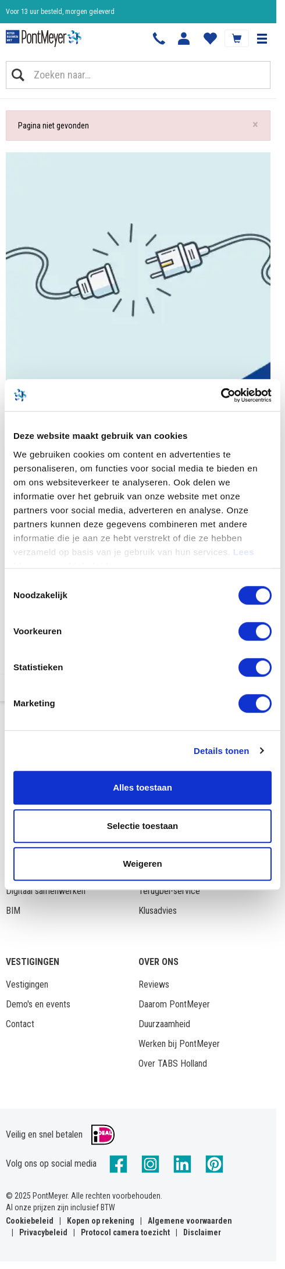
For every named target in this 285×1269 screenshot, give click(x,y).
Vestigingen (27, 984)
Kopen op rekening (100, 1220)
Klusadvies (157, 910)
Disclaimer (202, 1232)
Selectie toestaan (143, 826)
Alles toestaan (142, 787)
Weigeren (142, 863)
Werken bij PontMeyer (179, 1043)
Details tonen (221, 751)
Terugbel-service (169, 890)
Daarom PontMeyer (174, 1004)
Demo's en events (38, 1004)
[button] (261, 38)
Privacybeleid (43, 1232)
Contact (20, 1024)
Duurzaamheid (164, 1024)
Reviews (153, 984)
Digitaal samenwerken (46, 890)
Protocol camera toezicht (125, 1232)
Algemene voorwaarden (190, 1220)
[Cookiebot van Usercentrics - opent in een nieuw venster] (221, 395)
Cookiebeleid (30, 1220)
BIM (13, 910)
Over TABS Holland (172, 1063)
